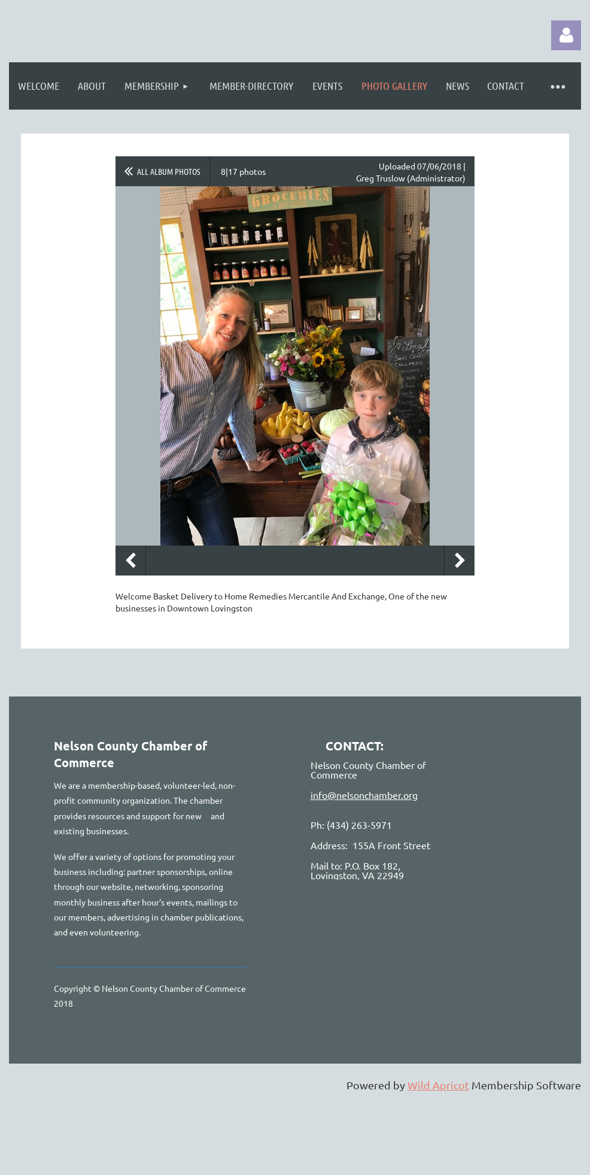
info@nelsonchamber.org (364, 795)
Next (460, 561)
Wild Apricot (438, 1085)
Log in (566, 35)
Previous (130, 561)
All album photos (168, 171)
